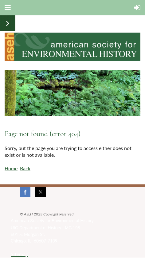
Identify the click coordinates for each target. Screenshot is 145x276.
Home (11, 168)
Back (25, 168)
